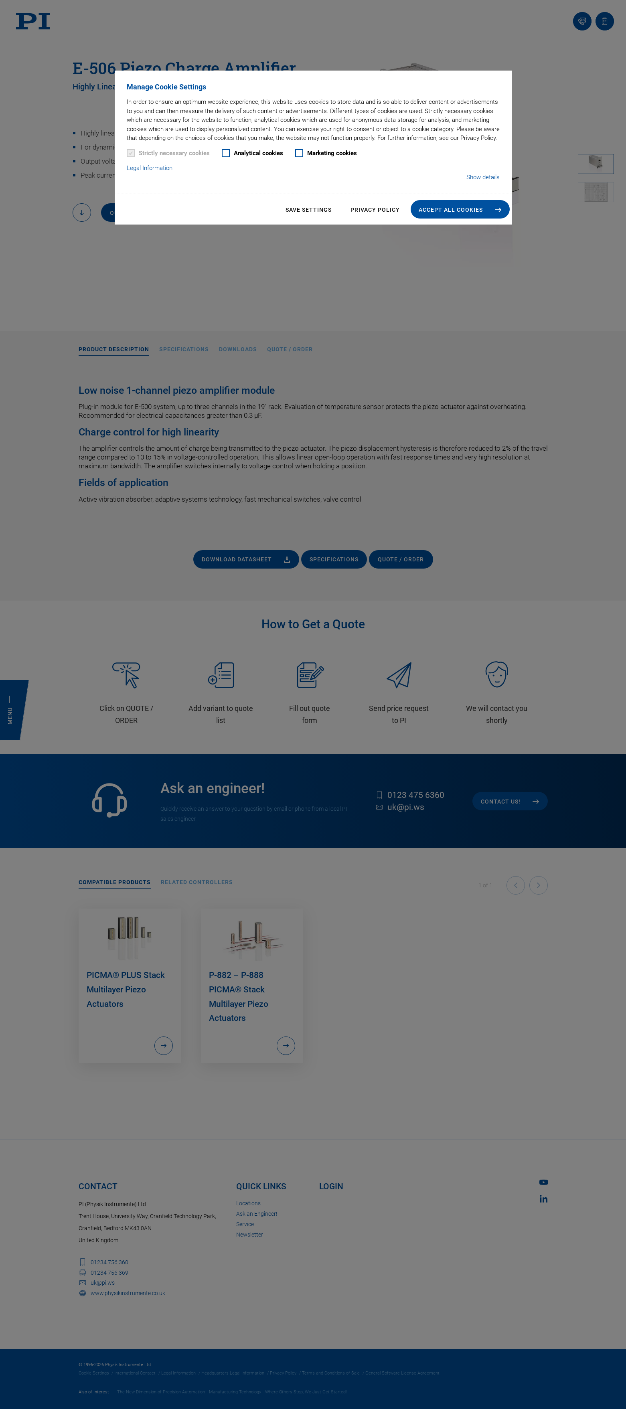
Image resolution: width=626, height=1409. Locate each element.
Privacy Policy (375, 209)
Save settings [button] (309, 209)
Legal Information (149, 168)
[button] (460, 209)
